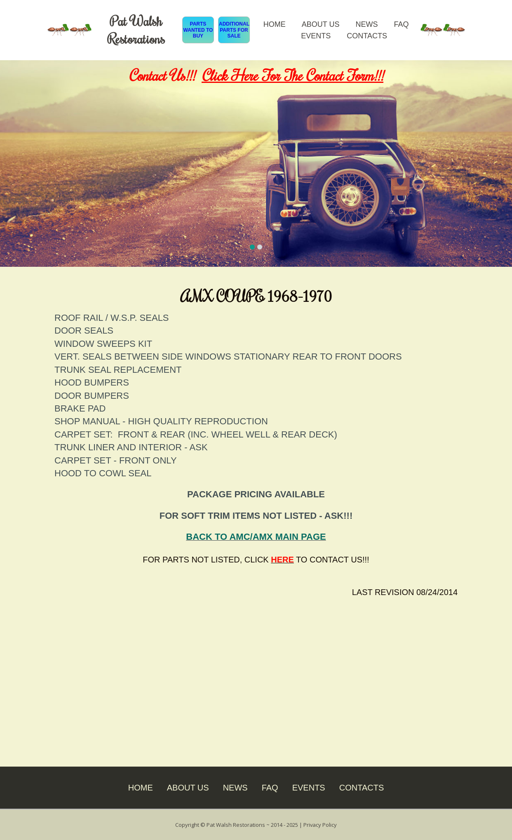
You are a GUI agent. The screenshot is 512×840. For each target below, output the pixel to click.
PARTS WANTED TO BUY (198, 30)
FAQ (401, 24)
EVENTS (316, 36)
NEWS (366, 24)
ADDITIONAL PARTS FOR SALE (234, 30)
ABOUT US (321, 24)
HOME (274, 24)
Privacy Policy (320, 824)
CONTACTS (367, 36)
